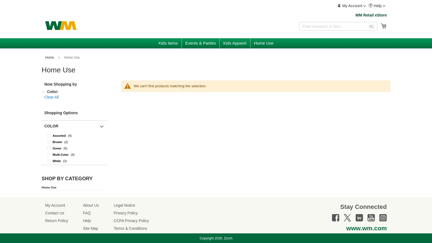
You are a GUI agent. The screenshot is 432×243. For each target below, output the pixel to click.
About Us (91, 205)
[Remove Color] (43, 91)
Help (87, 221)
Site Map (90, 228)
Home (50, 57)
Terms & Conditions (130, 228)
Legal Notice (124, 205)
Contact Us (54, 213)
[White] (74, 161)
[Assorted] (74, 135)
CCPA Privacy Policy (131, 221)
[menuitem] (351, 6)
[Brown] (74, 142)
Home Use (49, 187)
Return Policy (56, 221)
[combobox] (338, 26)
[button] (351, 6)
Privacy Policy (126, 213)
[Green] (74, 148)
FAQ (87, 213)
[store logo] (61, 25)
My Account (55, 205)
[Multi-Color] (74, 154)
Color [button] (51, 126)
